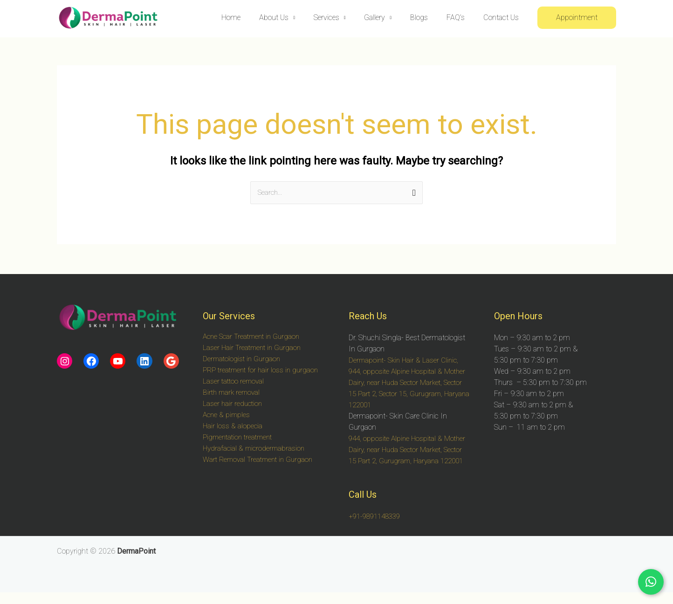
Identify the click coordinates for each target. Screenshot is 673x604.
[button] (576, 18)
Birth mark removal (233, 392)
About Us (294, 17)
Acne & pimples (228, 415)
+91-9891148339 (377, 527)
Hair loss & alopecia (233, 426)
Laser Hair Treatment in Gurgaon (254, 347)
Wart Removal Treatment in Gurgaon (260, 459)
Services (343, 17)
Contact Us (503, 17)
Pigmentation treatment (240, 437)
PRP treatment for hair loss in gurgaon (263, 370)
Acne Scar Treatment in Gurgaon (254, 336)
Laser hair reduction (233, 403)
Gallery (387, 17)
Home (255, 17)
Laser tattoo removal (235, 381)
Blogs (428, 17)
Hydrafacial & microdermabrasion (256, 448)
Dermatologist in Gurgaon (243, 359)
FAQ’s (461, 17)
